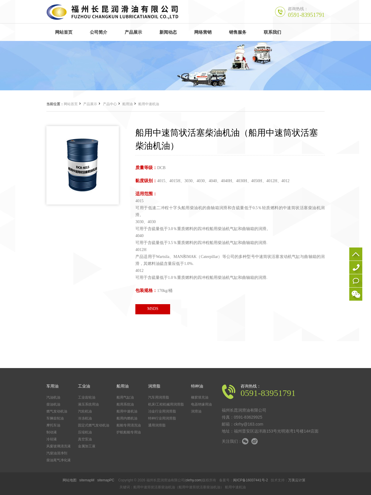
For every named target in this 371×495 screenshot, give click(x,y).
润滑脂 (154, 386)
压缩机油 (85, 432)
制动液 (51, 432)
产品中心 (110, 104)
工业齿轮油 (86, 397)
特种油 (197, 386)
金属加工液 (86, 446)
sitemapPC (105, 480)
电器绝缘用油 (201, 404)
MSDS (152, 308)
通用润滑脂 (157, 425)
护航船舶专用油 (129, 432)
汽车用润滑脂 (158, 397)
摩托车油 (53, 425)
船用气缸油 (125, 397)
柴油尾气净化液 (58, 460)
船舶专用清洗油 (129, 425)
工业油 (84, 386)
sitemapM (86, 480)
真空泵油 (85, 439)
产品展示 (90, 104)
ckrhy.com (193, 480)
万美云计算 (296, 480)
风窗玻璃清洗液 (58, 446)
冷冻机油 (85, 418)
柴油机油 (53, 404)
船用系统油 (125, 404)
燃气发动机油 (56, 411)
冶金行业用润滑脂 (162, 411)
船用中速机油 (148, 104)
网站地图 (70, 480)
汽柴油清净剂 (56, 453)
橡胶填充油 (199, 397)
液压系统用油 (88, 404)
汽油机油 (53, 397)
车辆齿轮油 (55, 418)
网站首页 (71, 104)
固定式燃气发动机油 (93, 425)
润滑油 (196, 411)
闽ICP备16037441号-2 (250, 480)
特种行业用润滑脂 (162, 418)
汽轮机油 (85, 411)
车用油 (52, 386)
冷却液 (51, 439)
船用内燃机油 (127, 418)
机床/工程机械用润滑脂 (166, 404)
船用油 (127, 104)
